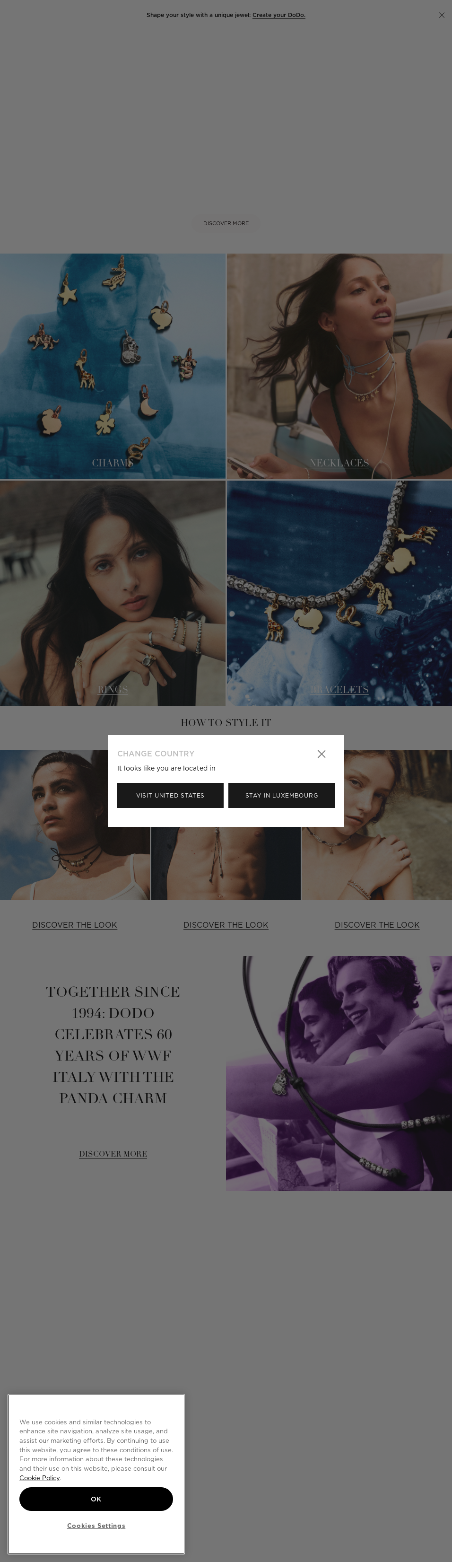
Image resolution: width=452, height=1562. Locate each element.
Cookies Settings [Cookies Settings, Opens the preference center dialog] (96, 1525)
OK (96, 1499)
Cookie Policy (39, 1478)
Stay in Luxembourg (281, 795)
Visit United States (170, 795)
